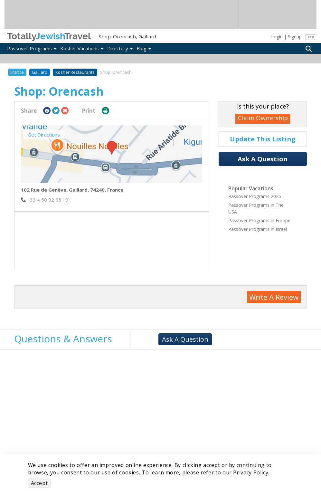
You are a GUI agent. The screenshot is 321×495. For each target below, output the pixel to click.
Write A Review (273, 297)
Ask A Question (263, 159)
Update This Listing (263, 139)
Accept (39, 483)
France (17, 72)
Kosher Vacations (81, 48)
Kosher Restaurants (75, 72)
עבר (310, 37)
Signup (295, 36)
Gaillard (39, 72)
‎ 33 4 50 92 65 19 (44, 199)
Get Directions (44, 134)
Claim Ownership (263, 118)
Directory (120, 48)
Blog (144, 48)
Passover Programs (31, 48)
